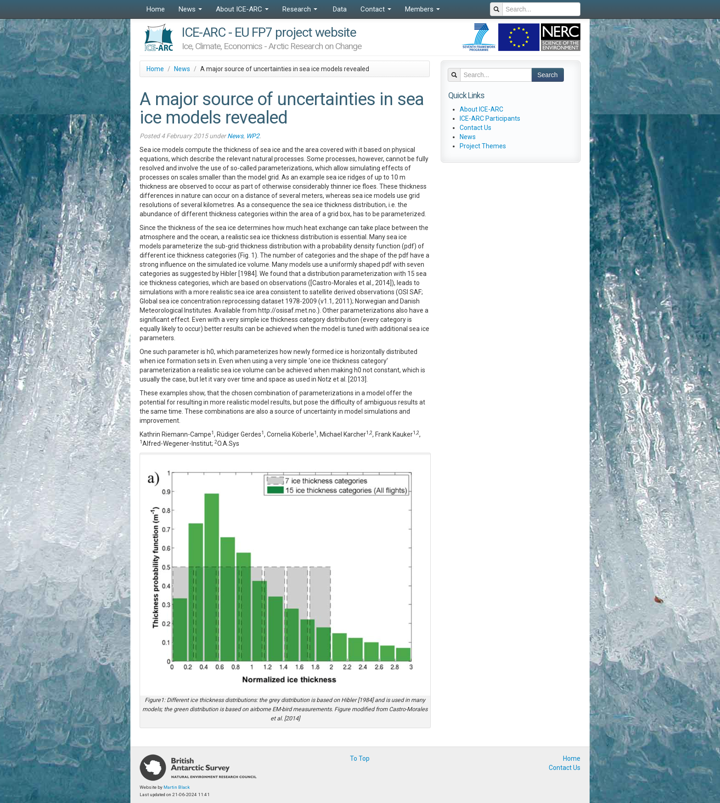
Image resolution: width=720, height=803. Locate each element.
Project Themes (483, 146)
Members (422, 9)
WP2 (252, 136)
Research (299, 9)
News (190, 9)
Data (339, 9)
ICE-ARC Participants (490, 118)
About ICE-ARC (242, 9)
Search (547, 75)
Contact (375, 9)
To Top (360, 758)
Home (155, 9)
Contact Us (475, 127)
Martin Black (176, 787)
